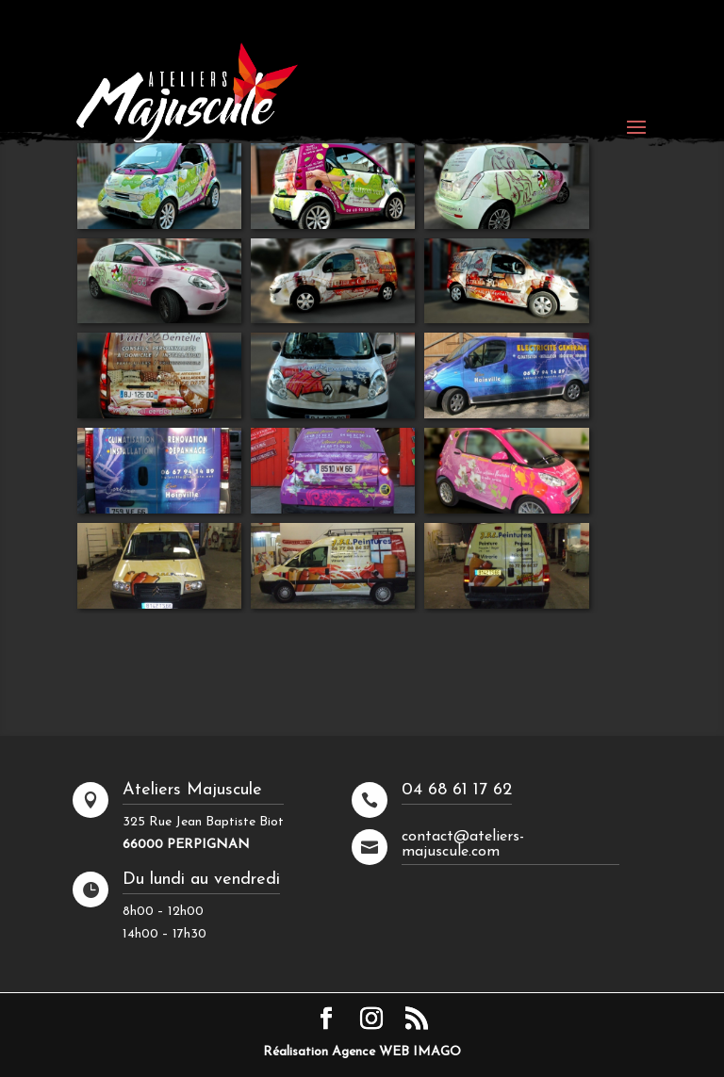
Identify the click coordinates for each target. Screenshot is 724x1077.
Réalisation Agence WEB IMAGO (362, 1052)
